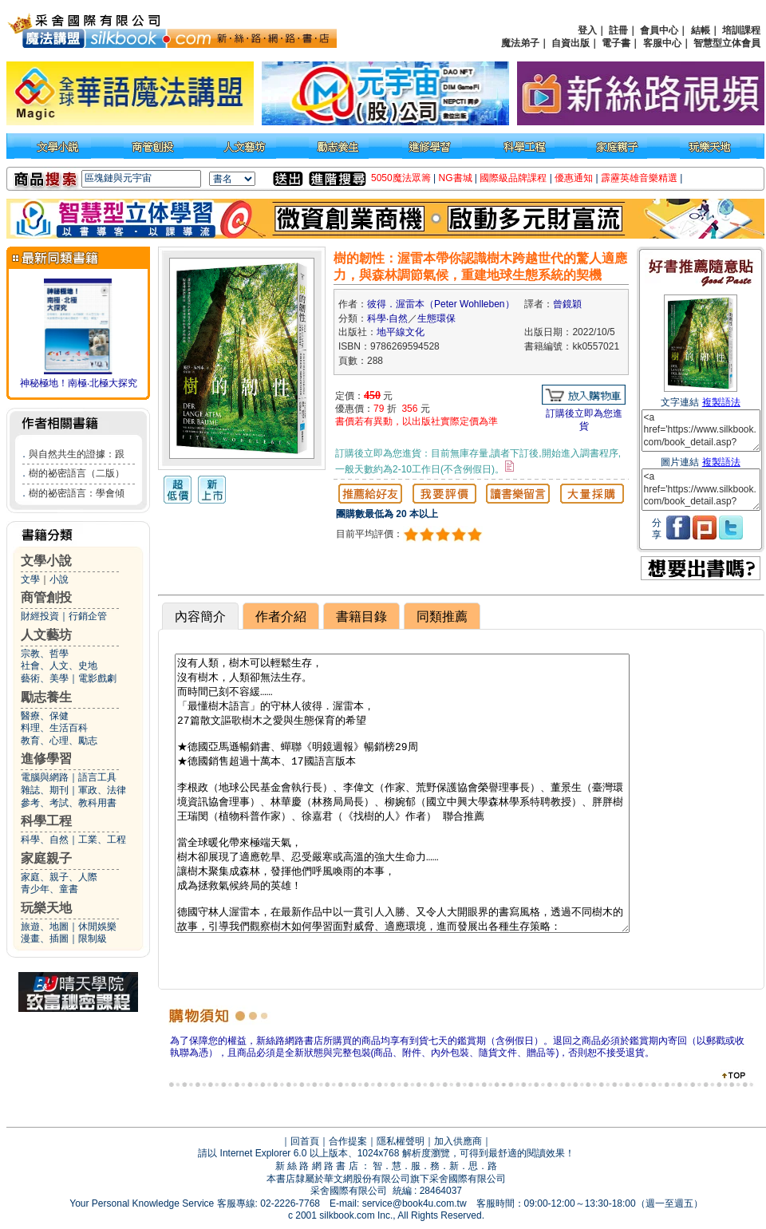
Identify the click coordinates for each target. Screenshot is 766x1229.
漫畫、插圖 (45, 938)
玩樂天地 (46, 908)
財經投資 (40, 616)
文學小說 (46, 560)
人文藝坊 (46, 635)
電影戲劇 (97, 678)
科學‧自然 (387, 318)
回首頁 (304, 1141)
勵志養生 (46, 697)
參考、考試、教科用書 (68, 802)
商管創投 (46, 597)
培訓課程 (741, 30)
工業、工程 (102, 839)
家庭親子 (46, 858)
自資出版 (570, 43)
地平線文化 (400, 332)
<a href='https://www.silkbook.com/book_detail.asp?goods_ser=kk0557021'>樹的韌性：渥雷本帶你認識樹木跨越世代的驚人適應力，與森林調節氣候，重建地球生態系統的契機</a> (701, 430)
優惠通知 (574, 178)
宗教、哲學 (45, 653)
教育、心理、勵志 (59, 740)
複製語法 (721, 402)
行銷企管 (88, 616)
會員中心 (659, 30)
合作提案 (348, 1141)
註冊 (618, 30)
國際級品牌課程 (513, 178)
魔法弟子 (520, 43)
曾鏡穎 (567, 304)
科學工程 (46, 821)
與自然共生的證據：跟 (76, 454)
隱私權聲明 (400, 1141)
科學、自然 (45, 839)
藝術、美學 (45, 678)
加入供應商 (458, 1141)
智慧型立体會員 (726, 43)
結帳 (700, 30)
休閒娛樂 (97, 926)
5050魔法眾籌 (401, 178)
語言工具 (97, 777)
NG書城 (455, 178)
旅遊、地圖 (45, 926)
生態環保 (436, 318)
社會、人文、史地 (59, 665)
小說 (59, 579)
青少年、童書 (49, 889)
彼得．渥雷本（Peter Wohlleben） (441, 304)
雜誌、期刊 (45, 790)
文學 (30, 579)
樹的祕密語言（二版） (76, 473)
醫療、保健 (45, 715)
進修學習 (46, 758)
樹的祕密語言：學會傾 (76, 493)
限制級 (92, 938)
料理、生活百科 (54, 727)
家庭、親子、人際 (59, 877)
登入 (587, 30)
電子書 (616, 43)
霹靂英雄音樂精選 (639, 178)
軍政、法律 (102, 790)
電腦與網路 (45, 777)
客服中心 (662, 43)
